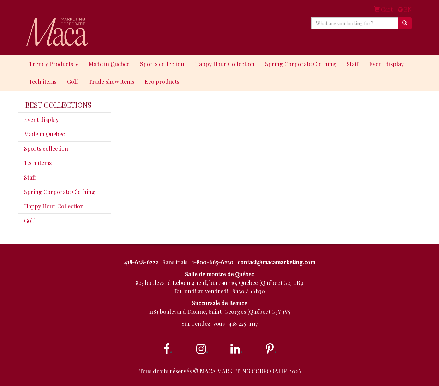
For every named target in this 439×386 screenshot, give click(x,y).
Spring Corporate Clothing (300, 64)
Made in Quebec (109, 64)
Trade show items (111, 81)
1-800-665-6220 (212, 262)
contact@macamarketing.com (276, 262)
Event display (386, 64)
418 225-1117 (243, 323)
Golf (72, 81)
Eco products (162, 81)
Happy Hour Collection (224, 64)
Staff (353, 64)
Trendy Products (53, 64)
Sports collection (162, 64)
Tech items (42, 81)
